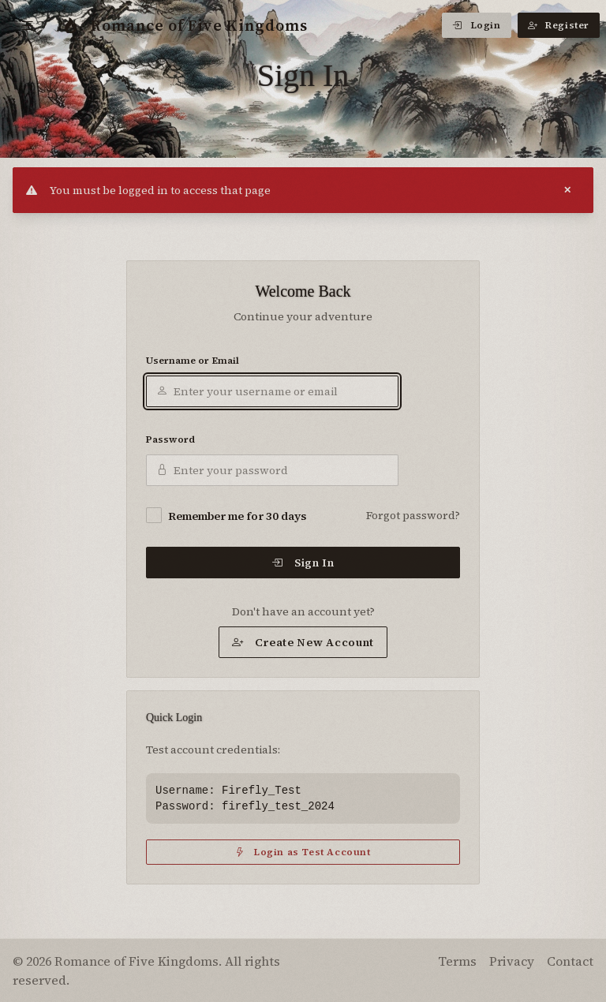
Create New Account (303, 642)
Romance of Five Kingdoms (185, 25)
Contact (570, 961)
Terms (457, 961)
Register (558, 25)
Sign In (303, 562)
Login (476, 25)
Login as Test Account (302, 852)
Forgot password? (413, 515)
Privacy (511, 961)
